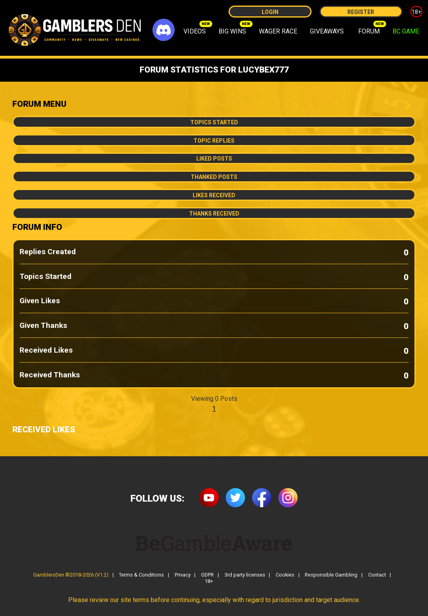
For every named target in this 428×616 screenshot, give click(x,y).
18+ (416, 12)
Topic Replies (214, 140)
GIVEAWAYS (327, 31)
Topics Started (214, 122)
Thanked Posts (214, 177)
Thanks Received (214, 213)
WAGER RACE (278, 31)
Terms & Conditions (141, 575)
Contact (377, 575)
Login (270, 12)
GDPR (207, 575)
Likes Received (214, 195)
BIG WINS (232, 31)
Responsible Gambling (331, 575)
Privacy (183, 575)
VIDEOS (194, 31)
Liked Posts (214, 158)
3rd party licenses (245, 575)
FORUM (369, 31)
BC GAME (405, 31)
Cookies (285, 575)
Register (360, 12)
